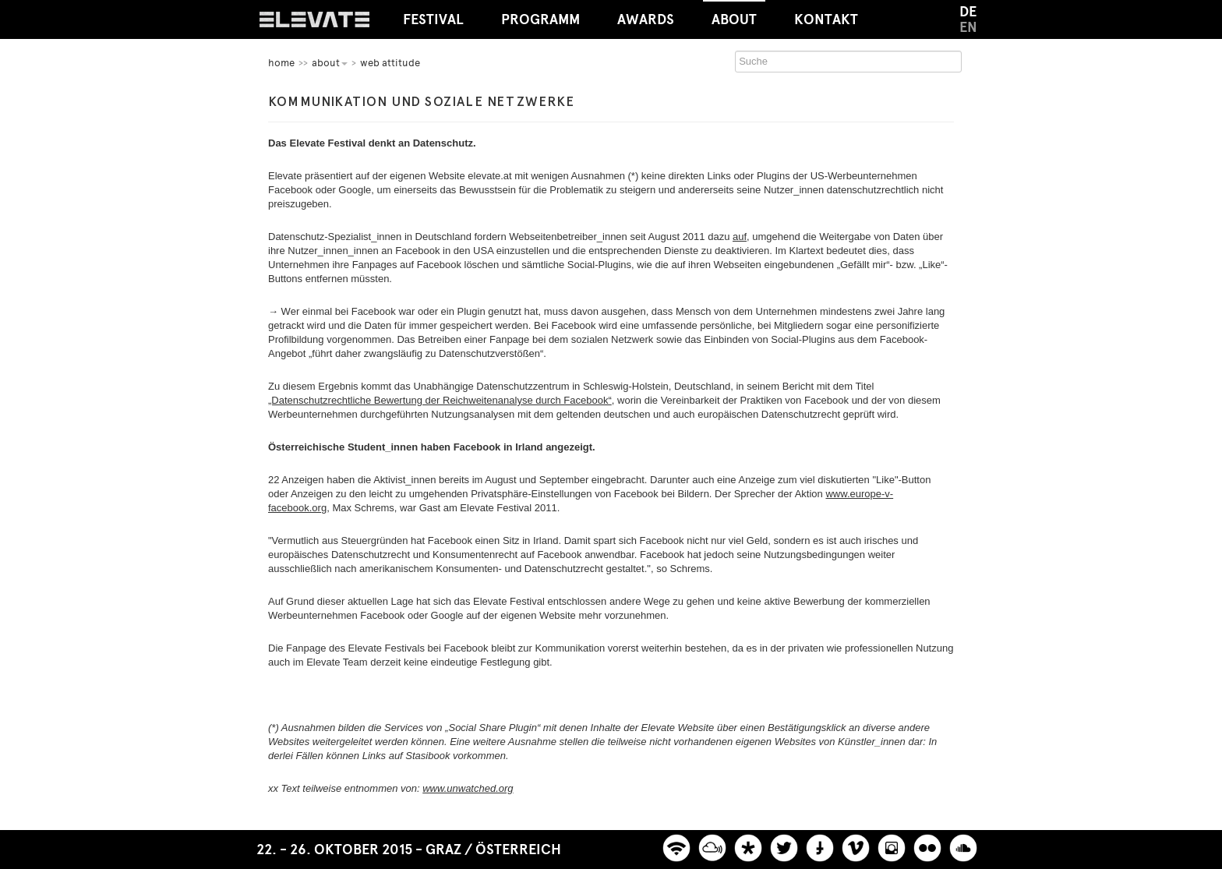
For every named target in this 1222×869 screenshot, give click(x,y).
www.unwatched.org (467, 788)
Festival (433, 19)
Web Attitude (390, 63)
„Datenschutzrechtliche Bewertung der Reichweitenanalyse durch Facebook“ (440, 400)
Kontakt (826, 19)
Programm (540, 19)
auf (740, 236)
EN (968, 27)
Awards (645, 19)
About (734, 14)
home (281, 63)
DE (968, 11)
